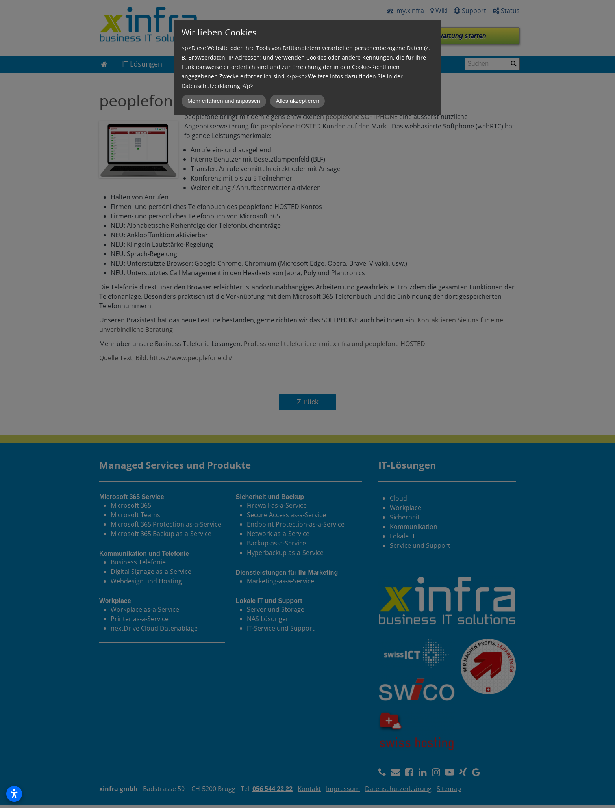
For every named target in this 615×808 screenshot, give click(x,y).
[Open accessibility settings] (14, 794)
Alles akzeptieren (297, 101)
